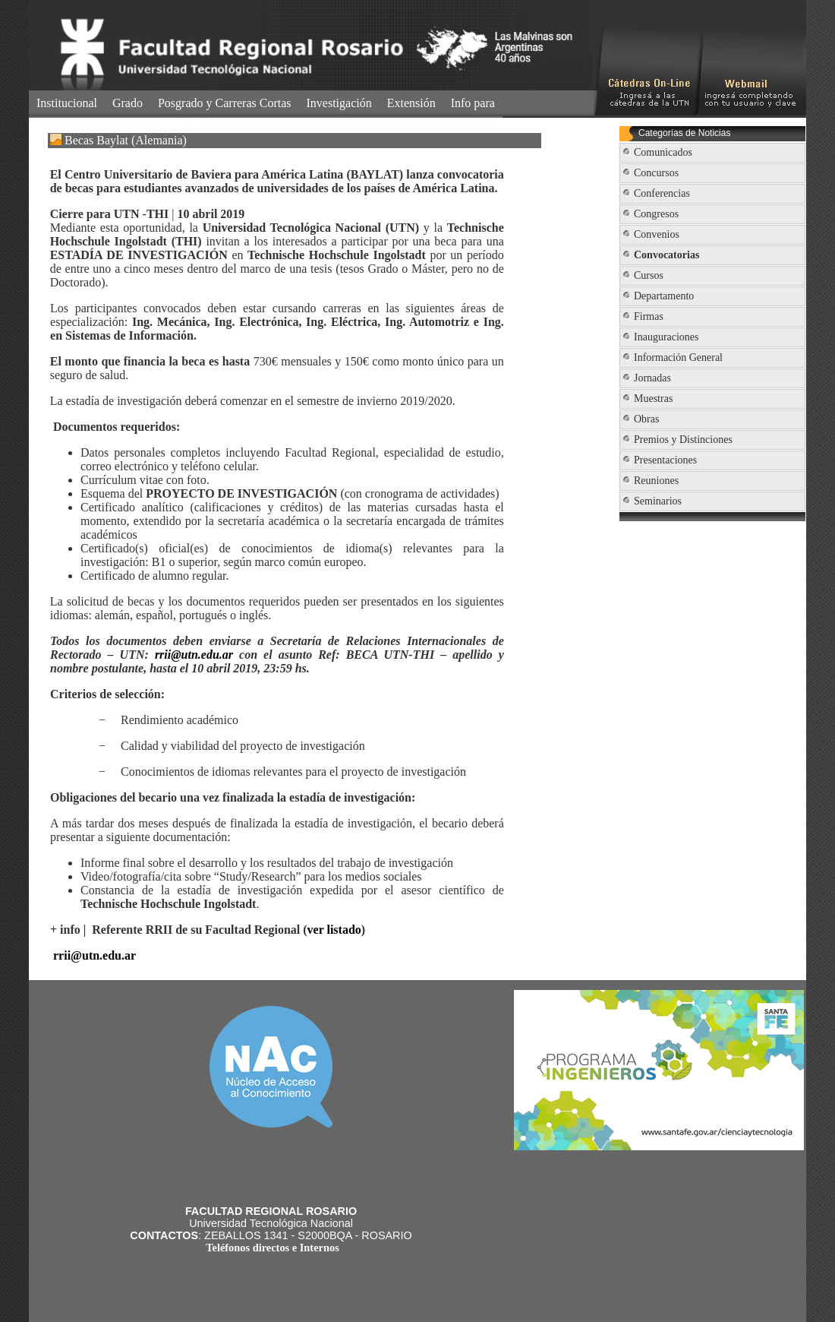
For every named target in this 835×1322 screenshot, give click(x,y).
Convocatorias (666, 255)
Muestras (653, 398)
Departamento (664, 296)
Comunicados (663, 152)
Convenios (656, 234)
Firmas (648, 316)
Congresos (656, 214)
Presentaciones (665, 460)
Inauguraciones (666, 337)
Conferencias (662, 193)
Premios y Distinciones (683, 439)
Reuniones (656, 480)
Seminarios (658, 501)
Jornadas (652, 378)
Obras (646, 419)
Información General (678, 357)
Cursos (648, 275)
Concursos (656, 173)
